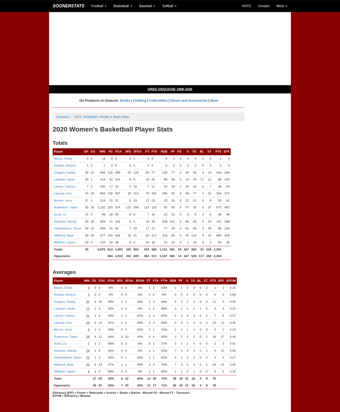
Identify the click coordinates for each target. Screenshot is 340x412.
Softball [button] (169, 6)
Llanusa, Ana (63, 193)
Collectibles (158, 100)
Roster (105, 117)
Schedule (90, 117)
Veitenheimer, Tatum (68, 228)
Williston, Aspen (65, 242)
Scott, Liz (60, 214)
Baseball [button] (147, 6)
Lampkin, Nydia (64, 179)
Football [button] (98, 6)
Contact (263, 6)
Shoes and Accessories (189, 100)
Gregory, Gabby (65, 172)
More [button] (281, 6)
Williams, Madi (64, 235)
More (214, 100)
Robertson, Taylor (66, 207)
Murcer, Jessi (63, 200)
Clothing (139, 100)
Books (125, 100)
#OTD (246, 6)
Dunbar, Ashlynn (65, 165)
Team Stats (121, 117)
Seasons (62, 117)
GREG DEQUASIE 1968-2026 (170, 89)
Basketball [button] (123, 6)
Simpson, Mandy (65, 221)
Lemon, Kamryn (65, 186)
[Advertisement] (170, 48)
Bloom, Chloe (63, 158)
